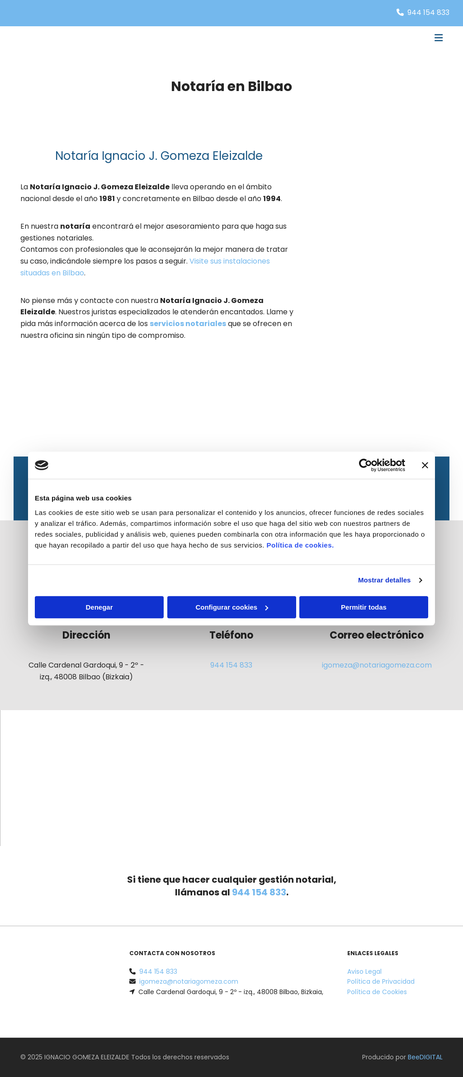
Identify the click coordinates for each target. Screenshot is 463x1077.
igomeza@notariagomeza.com (377, 665)
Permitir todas (364, 607)
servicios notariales (188, 323)
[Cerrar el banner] (425, 465)
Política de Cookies (377, 991)
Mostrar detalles (384, 580)
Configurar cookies (231, 607)
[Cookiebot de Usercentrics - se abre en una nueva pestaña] (365, 465)
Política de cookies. (300, 545)
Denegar (99, 607)
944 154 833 (428, 12)
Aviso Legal (364, 971)
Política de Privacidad (381, 981)
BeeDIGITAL (425, 1057)
